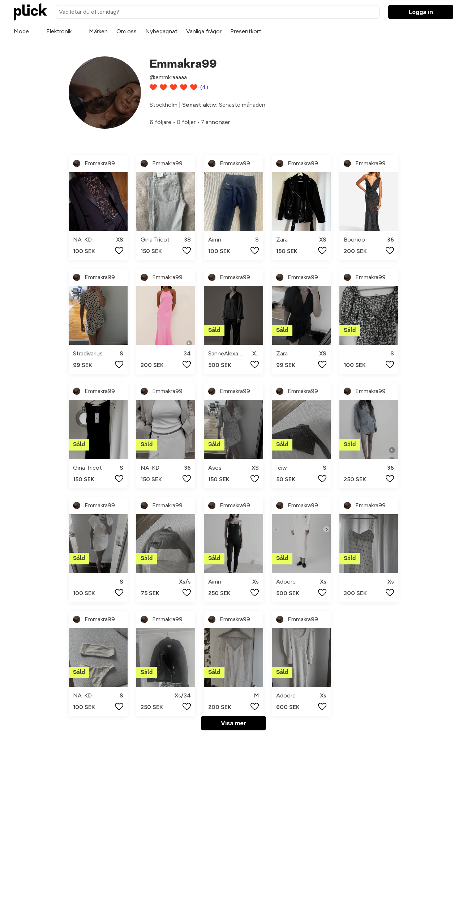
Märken (98, 31)
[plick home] (30, 12)
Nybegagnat (161, 31)
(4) (204, 87)
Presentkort (245, 31)
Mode (21, 31)
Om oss (126, 31)
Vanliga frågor (204, 31)
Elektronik (59, 31)
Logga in (421, 12)
